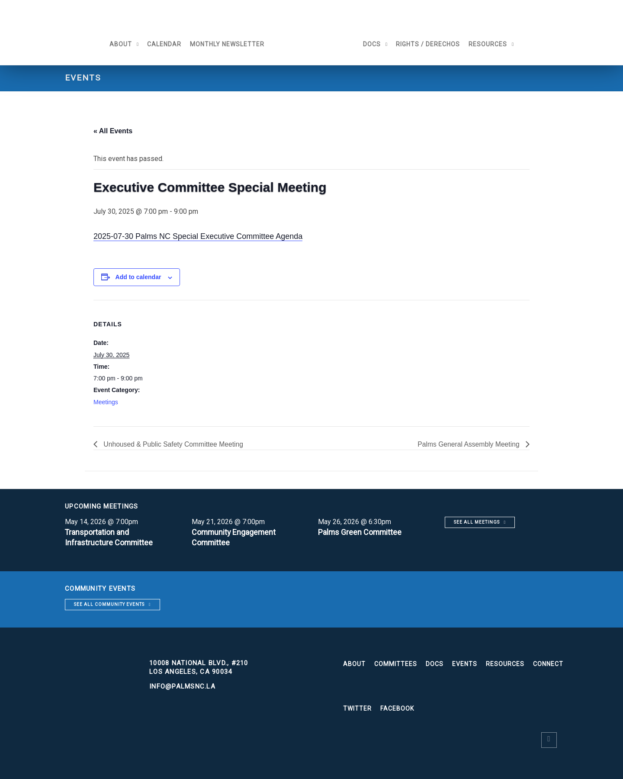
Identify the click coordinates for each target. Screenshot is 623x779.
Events (464, 663)
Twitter (357, 708)
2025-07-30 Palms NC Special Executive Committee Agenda (197, 236)
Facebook (397, 708)
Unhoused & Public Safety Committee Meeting (174, 444)
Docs (374, 44)
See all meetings (477, 522)
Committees (395, 663)
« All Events (112, 131)
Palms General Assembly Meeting (468, 444)
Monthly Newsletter (225, 44)
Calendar (162, 44)
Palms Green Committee (360, 532)
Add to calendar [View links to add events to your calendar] (138, 277)
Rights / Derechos (430, 44)
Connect (548, 663)
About (118, 44)
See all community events (109, 604)
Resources (490, 44)
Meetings (105, 402)
